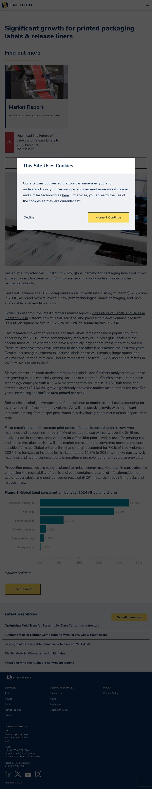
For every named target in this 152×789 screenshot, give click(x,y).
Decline (29, 218)
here (65, 195)
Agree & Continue (108, 217)
